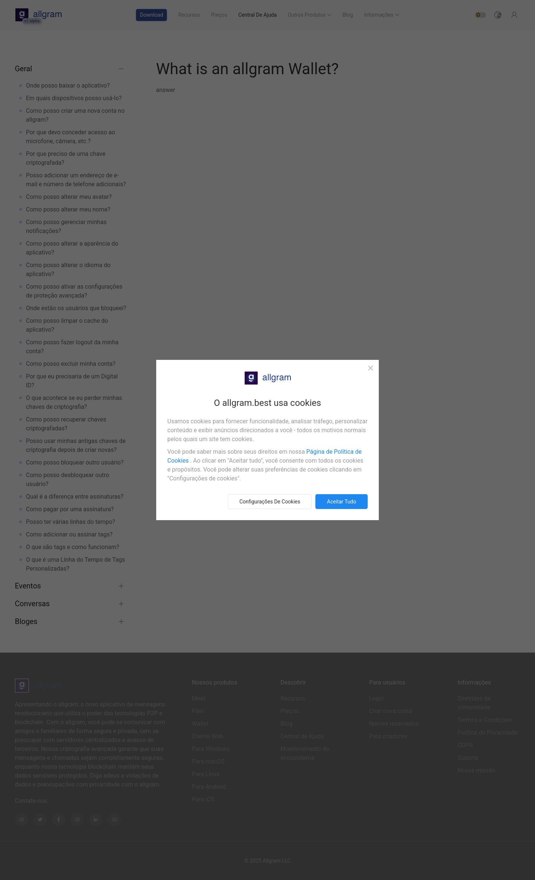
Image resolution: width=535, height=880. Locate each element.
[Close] (370, 368)
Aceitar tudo (341, 502)
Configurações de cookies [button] (269, 502)
